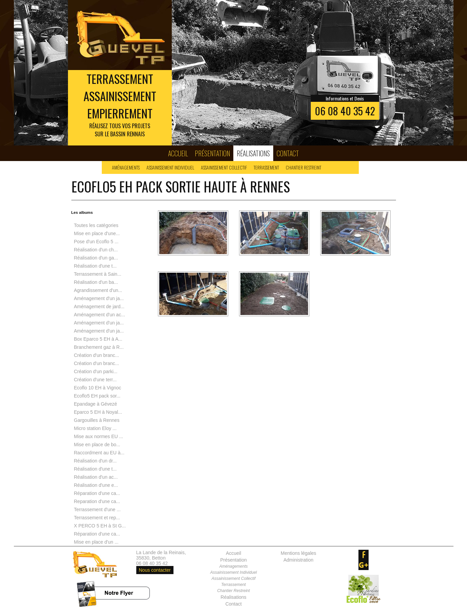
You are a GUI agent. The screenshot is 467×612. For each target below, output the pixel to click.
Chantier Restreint (303, 167)
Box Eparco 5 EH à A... (98, 339)
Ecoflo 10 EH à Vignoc (97, 387)
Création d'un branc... (96, 355)
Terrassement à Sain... (97, 274)
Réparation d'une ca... (97, 493)
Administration (298, 560)
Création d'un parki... (96, 371)
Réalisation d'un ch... (96, 249)
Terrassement (266, 167)
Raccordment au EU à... (99, 452)
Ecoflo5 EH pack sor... (97, 396)
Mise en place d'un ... (96, 542)
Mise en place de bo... (97, 444)
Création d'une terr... (95, 379)
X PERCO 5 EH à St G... (100, 525)
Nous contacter (155, 570)
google (363, 565)
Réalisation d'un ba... (96, 282)
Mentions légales (298, 553)
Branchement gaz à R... (99, 347)
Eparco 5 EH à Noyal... (98, 412)
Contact (288, 153)
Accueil (178, 153)
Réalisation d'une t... (95, 266)
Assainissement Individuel (170, 167)
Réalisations (253, 153)
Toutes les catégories (96, 225)
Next (444, 72)
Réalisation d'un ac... (96, 477)
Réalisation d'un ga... (96, 257)
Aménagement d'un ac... (99, 314)
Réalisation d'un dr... (95, 460)
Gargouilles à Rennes (97, 420)
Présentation (212, 153)
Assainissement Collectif (224, 167)
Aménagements (126, 167)
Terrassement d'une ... (97, 509)
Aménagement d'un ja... (99, 298)
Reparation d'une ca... (97, 501)
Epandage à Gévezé (95, 404)
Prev (22, 72)
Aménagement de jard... (99, 306)
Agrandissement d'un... (98, 290)
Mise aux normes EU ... (98, 436)
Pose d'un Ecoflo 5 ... (96, 241)
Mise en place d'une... (97, 233)
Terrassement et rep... (97, 517)
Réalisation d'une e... (96, 485)
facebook (363, 555)
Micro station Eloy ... (95, 428)
